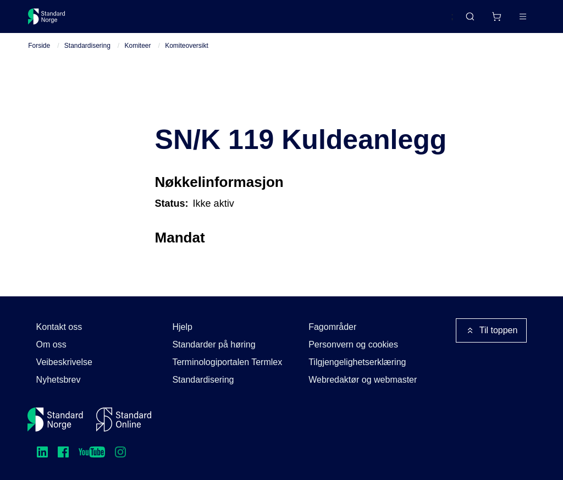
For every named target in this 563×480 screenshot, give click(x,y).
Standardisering (87, 55)
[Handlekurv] (463, 20)
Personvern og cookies (353, 344)
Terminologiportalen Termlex (227, 362)
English (418, 21)
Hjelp (182, 327)
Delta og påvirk (190, 20)
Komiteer (138, 55)
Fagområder (332, 327)
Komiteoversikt (186, 55)
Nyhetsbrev (58, 379)
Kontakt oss (59, 327)
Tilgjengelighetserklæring (357, 362)
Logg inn (508, 20)
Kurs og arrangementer (282, 20)
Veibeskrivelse (64, 362)
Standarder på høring (213, 344)
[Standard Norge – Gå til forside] (53, 21)
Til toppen (491, 330)
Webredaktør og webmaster (362, 379)
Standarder (121, 20)
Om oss (51, 344)
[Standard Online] (123, 419)
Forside (39, 55)
